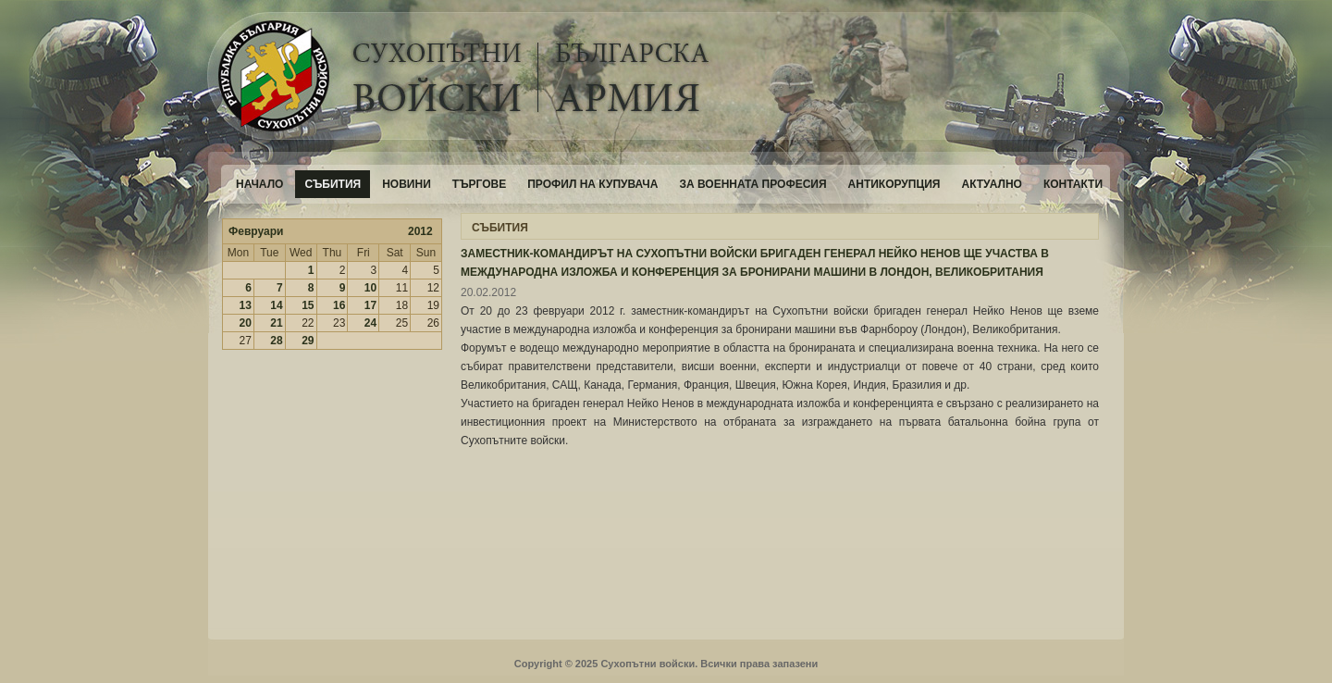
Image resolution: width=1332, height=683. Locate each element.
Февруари (255, 231)
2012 (420, 231)
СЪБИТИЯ (500, 227)
